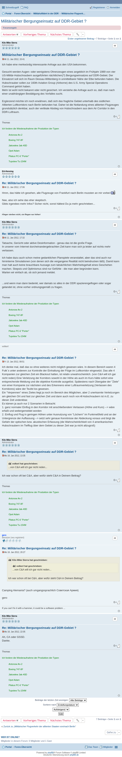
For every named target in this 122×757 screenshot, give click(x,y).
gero (4, 535)
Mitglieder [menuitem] (108, 747)
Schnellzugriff (12, 7)
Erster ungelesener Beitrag (81, 38)
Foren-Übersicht (23, 747)
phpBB (51, 753)
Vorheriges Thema (34, 34)
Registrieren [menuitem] (99, 7)
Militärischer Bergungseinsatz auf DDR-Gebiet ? (43, 21)
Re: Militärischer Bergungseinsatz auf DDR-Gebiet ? (39, 183)
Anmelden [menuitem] (115, 7)
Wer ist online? (10, 737)
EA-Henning (7, 171)
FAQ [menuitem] (26, 7)
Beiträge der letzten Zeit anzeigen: (61, 700)
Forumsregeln (10, 28)
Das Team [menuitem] (93, 747)
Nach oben (119, 166)
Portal (8, 13)
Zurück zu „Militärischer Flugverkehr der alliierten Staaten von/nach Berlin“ (39, 726)
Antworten (9, 34)
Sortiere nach (60, 705)
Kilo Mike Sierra (9, 43)
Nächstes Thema (60, 34)
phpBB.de (74, 755)
